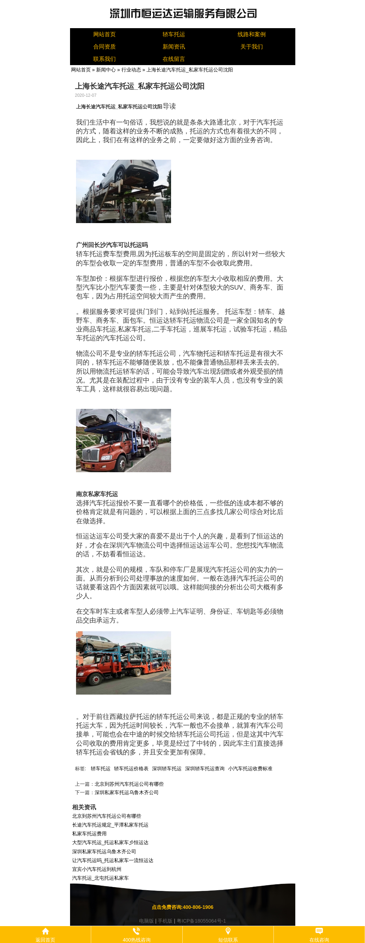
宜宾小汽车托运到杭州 (96, 869)
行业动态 (131, 69)
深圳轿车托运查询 (205, 768)
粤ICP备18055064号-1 (201, 921)
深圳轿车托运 (167, 768)
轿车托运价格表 (131, 768)
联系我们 (104, 59)
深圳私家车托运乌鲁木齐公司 (127, 792)
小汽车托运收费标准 (250, 768)
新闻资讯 (174, 47)
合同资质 (104, 47)
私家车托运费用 (89, 833)
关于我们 (251, 47)
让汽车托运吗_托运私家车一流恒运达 (113, 860)
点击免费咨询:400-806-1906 (183, 907)
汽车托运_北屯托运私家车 (100, 878)
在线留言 (174, 59)
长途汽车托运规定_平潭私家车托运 (110, 825)
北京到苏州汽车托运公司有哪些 (129, 784)
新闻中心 (106, 69)
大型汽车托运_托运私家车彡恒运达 (110, 842)
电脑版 (146, 921)
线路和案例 (252, 34)
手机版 (165, 921)
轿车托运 (174, 34)
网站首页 (104, 34)
